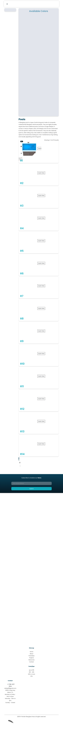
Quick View (41, 173)
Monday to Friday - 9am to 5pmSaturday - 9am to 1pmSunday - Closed (10, 698)
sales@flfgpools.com (10, 688)
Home (31, 651)
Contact (31, 662)
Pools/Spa (31, 656)
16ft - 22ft (31, 672)
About (31, 654)
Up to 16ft (31, 670)
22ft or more (31, 674)
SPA (31, 676)
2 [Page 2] (19, 463)
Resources (31, 660)
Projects (31, 658)
